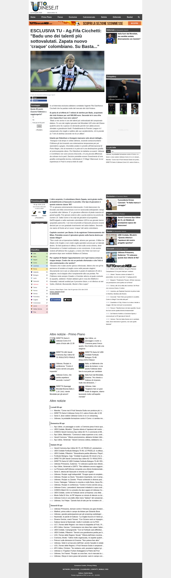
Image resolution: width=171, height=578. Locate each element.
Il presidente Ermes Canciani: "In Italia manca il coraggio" (129, 202)
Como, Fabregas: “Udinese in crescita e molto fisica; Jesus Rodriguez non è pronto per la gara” (91, 482)
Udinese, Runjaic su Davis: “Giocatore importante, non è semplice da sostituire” (85, 477)
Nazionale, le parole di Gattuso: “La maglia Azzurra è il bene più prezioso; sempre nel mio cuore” (91, 517)
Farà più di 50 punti (39, 122)
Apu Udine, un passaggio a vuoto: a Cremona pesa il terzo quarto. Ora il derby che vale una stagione (91, 343)
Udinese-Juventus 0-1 (116, 99)
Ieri (113, 151)
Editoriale (111, 30)
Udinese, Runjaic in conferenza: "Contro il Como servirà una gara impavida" (83, 485)
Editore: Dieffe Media (85, 573)
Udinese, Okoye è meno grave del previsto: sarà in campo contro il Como (82, 556)
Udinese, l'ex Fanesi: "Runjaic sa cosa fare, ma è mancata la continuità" (82, 553)
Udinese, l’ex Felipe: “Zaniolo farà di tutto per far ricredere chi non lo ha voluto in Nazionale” (89, 501)
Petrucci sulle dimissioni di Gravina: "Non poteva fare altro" (77, 540)
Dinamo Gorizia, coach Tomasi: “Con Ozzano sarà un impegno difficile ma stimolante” (87, 519)
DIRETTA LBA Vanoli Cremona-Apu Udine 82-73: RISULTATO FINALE (65, 354)
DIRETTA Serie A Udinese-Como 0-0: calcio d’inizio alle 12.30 (65, 340)
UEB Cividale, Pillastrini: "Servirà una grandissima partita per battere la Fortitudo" (85, 532)
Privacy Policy (92, 565)
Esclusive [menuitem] (73, 17)
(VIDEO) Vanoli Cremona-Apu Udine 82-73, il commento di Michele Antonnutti (84, 432)
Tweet (67, 300)
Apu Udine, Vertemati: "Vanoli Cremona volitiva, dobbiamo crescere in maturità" (84, 440)
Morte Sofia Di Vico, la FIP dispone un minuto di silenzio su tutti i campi (81, 495)
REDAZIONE (75, 569)
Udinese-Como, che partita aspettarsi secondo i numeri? (63, 377)
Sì (33, 117)
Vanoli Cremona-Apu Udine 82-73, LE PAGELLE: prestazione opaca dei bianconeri (86, 448)
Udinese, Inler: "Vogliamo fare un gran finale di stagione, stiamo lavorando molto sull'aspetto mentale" (91, 391)
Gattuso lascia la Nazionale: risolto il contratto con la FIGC (76, 522)
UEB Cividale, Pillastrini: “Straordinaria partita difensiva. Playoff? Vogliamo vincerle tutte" (88, 453)
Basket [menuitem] (130, 17)
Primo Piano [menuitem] (46, 17)
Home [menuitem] (33, 17)
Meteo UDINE (39, 223)
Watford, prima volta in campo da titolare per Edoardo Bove (77, 511)
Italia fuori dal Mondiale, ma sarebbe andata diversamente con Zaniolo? (129, 36)
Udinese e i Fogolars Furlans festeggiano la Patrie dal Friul (77, 551)
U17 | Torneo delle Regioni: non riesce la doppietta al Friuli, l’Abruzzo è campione (85, 525)
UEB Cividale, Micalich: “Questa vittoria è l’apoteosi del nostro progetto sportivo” (85, 429)
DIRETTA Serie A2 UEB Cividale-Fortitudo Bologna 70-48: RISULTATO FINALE (84, 461)
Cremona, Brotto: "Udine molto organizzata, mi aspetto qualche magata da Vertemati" (87, 538)
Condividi (55, 300)
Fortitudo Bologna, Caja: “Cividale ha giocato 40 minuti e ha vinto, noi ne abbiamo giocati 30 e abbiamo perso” (96, 456)
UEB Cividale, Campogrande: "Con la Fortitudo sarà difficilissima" (79, 530)
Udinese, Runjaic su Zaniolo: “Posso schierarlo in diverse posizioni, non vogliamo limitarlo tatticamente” (94, 480)
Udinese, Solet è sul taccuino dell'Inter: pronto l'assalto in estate (78, 543)
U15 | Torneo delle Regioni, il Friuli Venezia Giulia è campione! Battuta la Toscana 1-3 (87, 546)
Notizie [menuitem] (104, 17)
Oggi (108, 151)
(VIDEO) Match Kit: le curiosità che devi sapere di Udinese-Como (79, 490)
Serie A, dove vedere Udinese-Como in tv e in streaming (76, 416)
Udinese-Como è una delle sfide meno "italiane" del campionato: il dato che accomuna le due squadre (93, 498)
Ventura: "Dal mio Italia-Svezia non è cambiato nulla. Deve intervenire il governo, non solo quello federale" (122, 321)
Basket (109, 231)
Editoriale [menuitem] (117, 17)
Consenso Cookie (80, 565)
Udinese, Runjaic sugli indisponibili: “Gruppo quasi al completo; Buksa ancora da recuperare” (90, 474)
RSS (106, 569)
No (33, 120)
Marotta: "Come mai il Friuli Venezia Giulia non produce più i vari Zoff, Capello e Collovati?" (89, 410)
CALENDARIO (85, 569)
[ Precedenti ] (39, 218)
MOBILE (101, 569)
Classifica (35, 250)
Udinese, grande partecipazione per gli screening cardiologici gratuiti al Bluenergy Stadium (89, 514)
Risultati (39, 130)
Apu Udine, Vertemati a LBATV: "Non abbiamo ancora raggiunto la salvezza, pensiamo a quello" (91, 466)
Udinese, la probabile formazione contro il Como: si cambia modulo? (80, 418)
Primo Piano (59, 289)
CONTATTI (94, 569)
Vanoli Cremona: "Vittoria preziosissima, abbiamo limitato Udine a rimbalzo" (83, 437)
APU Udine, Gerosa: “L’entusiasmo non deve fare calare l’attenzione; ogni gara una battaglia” (90, 527)
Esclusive (111, 196)
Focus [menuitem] (60, 17)
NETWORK (66, 569)
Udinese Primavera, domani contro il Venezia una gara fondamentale (80, 509)
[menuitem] (138, 17)
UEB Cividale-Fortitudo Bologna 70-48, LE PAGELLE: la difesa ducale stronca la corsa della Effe (91, 451)
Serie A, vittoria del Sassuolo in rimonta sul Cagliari (74, 472)
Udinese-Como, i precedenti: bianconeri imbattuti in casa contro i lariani (81, 487)
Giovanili (110, 249)
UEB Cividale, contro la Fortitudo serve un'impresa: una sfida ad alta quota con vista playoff (89, 493)
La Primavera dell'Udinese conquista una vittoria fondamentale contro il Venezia (85, 469)
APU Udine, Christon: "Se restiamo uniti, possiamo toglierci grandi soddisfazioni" (85, 548)
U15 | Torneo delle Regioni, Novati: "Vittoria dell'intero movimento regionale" (83, 535)
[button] (39, 126)
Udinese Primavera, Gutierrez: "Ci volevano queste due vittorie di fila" (81, 464)
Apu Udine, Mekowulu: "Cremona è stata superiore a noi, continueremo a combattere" (87, 434)
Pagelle (110, 214)
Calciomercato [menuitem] (89, 17)
